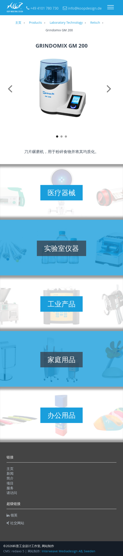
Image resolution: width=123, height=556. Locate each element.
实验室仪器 (61, 248)
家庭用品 (61, 359)
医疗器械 (61, 192)
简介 (10, 478)
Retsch (95, 22)
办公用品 (61, 415)
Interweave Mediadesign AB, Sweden (68, 551)
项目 (10, 483)
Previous (10, 93)
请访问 (12, 492)
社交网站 (15, 523)
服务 (10, 488)
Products (35, 22)
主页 (18, 22)
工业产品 (61, 304)
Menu (110, 7)
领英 (12, 515)
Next (112, 93)
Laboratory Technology (66, 22)
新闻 (10, 473)
